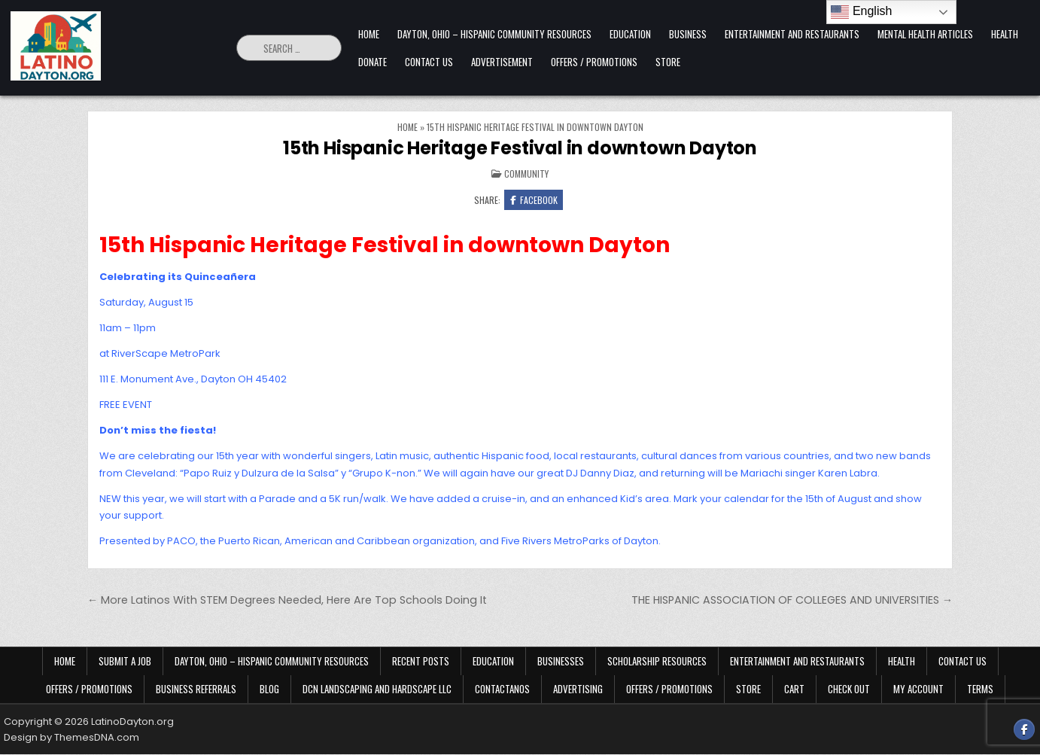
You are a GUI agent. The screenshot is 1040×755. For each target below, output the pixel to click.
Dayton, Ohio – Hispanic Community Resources (494, 33)
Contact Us (429, 61)
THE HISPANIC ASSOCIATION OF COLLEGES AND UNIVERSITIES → (792, 600)
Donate (372, 61)
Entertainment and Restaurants (792, 33)
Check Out (849, 689)
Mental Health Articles (925, 33)
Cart (794, 689)
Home (368, 33)
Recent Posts (420, 661)
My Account (918, 689)
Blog (269, 689)
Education (630, 33)
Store (667, 61)
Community (526, 173)
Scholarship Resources (657, 661)
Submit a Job (125, 661)
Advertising (578, 689)
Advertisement (502, 61)
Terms (980, 689)
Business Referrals (196, 689)
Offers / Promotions (594, 61)
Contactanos (502, 689)
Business (688, 33)
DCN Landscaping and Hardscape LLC (377, 689)
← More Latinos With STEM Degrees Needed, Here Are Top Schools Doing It (287, 600)
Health (1004, 33)
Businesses (560, 661)
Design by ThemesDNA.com (71, 738)
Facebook (534, 199)
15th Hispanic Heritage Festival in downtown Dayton (520, 147)
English (861, 12)
